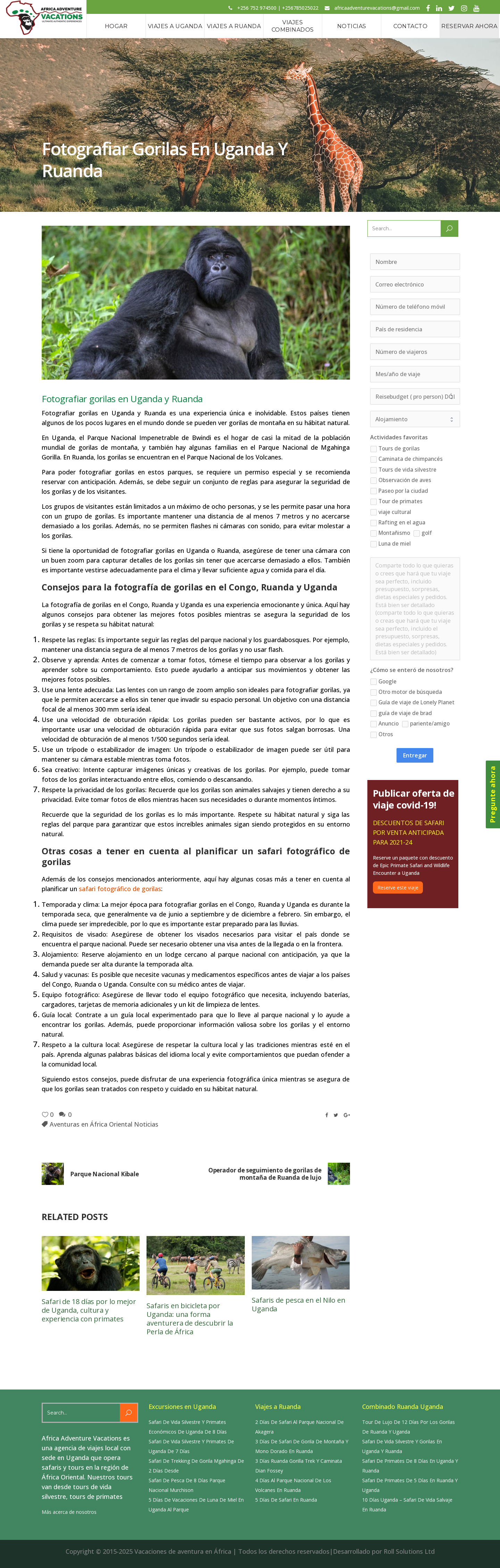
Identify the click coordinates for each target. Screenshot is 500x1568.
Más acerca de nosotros (69, 1512)
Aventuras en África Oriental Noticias (104, 1124)
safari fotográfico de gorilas (120, 889)
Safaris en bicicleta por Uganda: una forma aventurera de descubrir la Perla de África (190, 1318)
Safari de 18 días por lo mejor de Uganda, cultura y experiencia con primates (89, 1310)
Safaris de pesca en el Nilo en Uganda (298, 1304)
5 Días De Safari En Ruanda (286, 1499)
